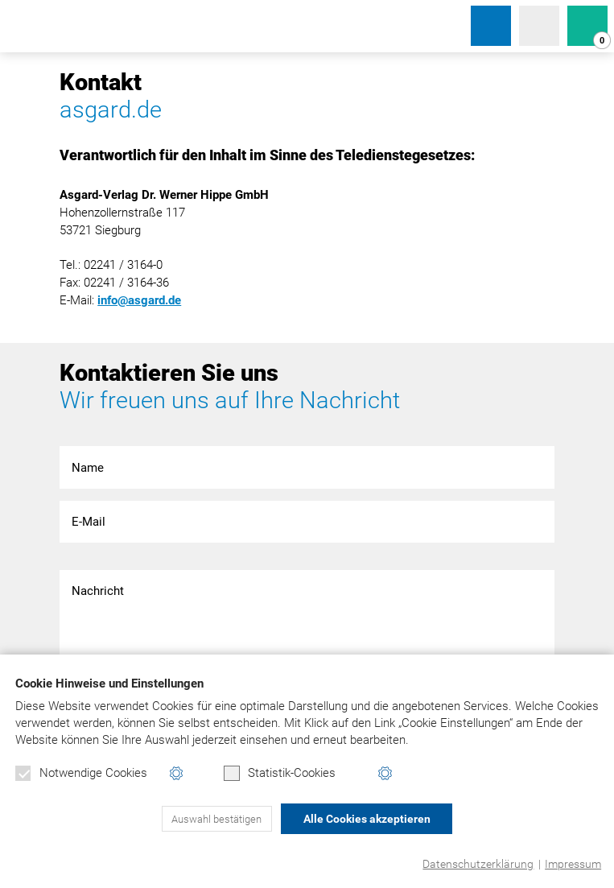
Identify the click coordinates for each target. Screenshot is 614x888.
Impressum (573, 863)
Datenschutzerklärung (478, 863)
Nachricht (307, 618)
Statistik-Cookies (280, 774)
